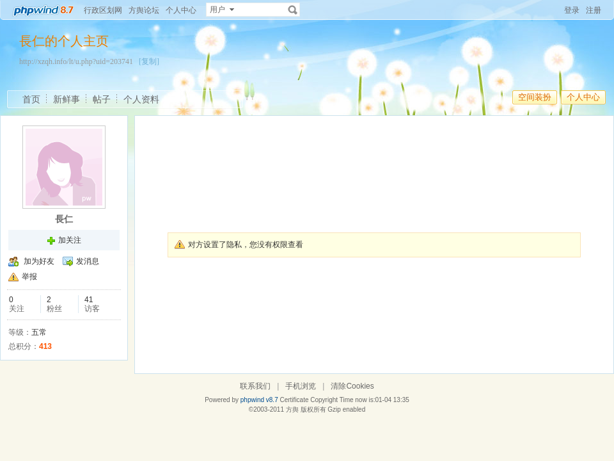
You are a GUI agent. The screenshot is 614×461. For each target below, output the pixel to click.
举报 (29, 276)
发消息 (87, 261)
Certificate (293, 399)
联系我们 (255, 386)
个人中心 (181, 10)
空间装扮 (534, 97)
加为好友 (39, 261)
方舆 (292, 409)
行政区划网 (103, 10)
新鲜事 (66, 99)
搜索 (293, 9)
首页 (31, 99)
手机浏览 (300, 386)
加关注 (69, 240)
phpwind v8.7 (259, 399)
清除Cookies (352, 386)
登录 (571, 10)
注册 (593, 10)
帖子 (102, 99)
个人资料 (141, 99)
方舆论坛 (144, 10)
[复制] (149, 61)
